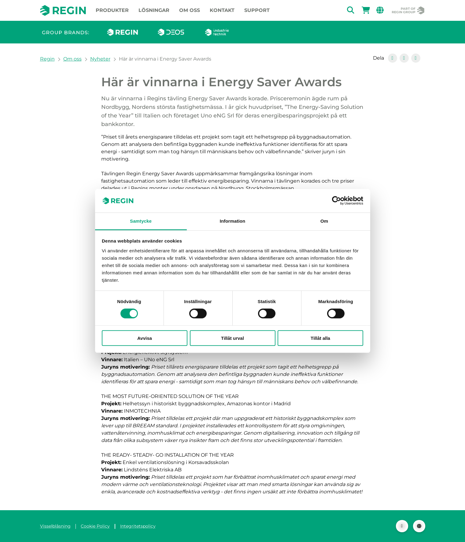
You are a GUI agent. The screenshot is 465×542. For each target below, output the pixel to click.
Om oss (189, 10)
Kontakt (222, 10)
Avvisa (144, 337)
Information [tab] (232, 221)
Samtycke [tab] (141, 221)
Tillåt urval (232, 337)
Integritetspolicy (138, 526)
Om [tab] (324, 221)
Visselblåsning (55, 526)
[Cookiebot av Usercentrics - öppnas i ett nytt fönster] (336, 200)
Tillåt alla (320, 337)
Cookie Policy (95, 526)
